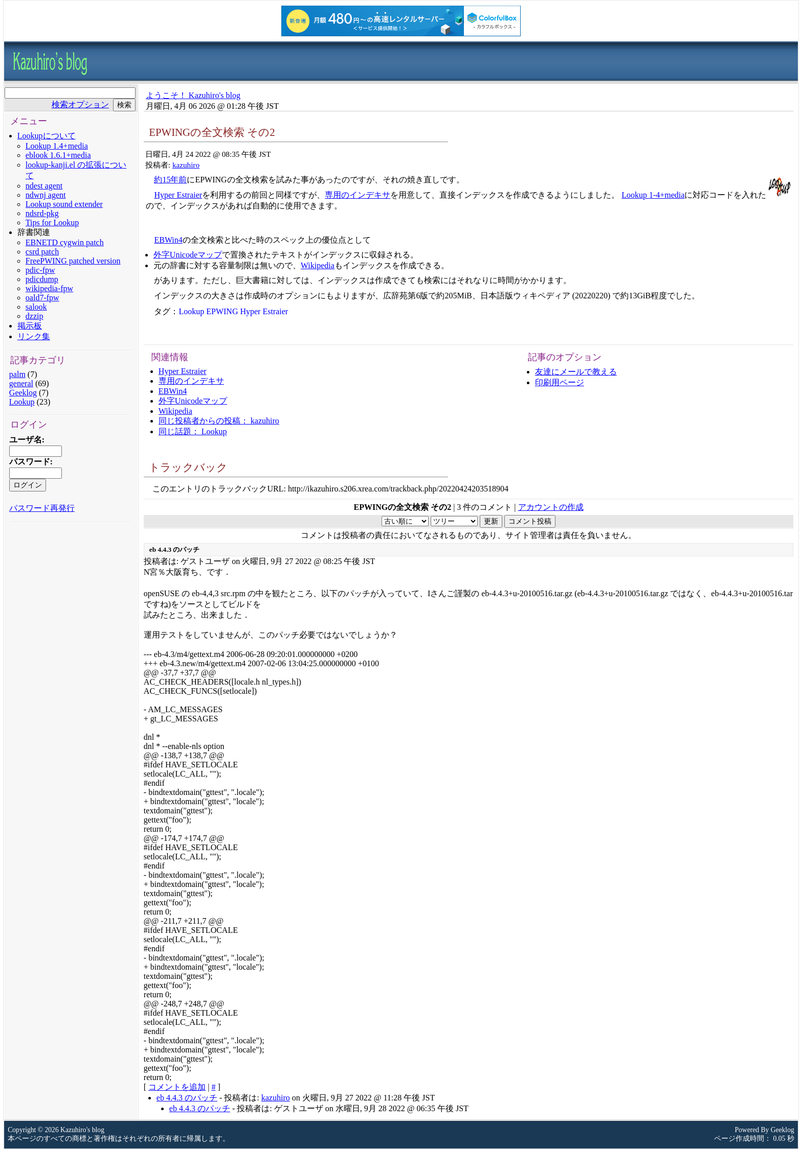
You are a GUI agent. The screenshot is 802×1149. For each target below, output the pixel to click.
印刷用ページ (559, 382)
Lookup (22, 401)
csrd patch (42, 251)
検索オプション (80, 104)
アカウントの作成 (551, 507)
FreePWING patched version (73, 260)
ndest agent (44, 185)
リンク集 (33, 336)
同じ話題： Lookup (193, 431)
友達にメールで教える (576, 371)
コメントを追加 (177, 1087)
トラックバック (188, 467)
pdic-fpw (40, 270)
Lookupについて (46, 135)
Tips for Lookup (52, 222)
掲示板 (29, 325)
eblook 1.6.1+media (58, 155)
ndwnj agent (46, 195)
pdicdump (42, 279)
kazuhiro (185, 164)
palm (17, 374)
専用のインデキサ (357, 195)
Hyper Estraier (178, 195)
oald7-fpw (42, 297)
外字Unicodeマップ (187, 254)
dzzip (34, 316)
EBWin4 (168, 240)
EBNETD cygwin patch (65, 242)
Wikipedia (318, 265)
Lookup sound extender (64, 204)
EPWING (222, 311)
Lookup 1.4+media (57, 146)
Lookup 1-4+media (652, 195)
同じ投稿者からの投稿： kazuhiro (219, 420)
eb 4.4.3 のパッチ (187, 1097)
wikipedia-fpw (49, 288)
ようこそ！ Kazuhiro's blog (193, 95)
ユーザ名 (25, 439)
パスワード (29, 461)
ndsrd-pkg (42, 213)
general (21, 383)
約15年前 (170, 179)
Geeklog (23, 392)
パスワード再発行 (42, 508)
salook (36, 306)
